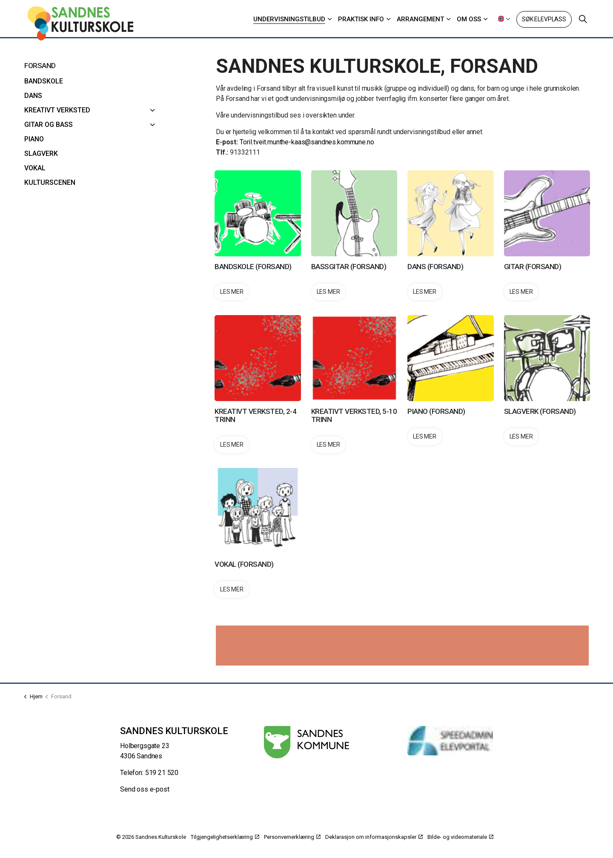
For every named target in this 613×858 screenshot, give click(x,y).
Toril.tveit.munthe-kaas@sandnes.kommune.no (308, 142)
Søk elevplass (544, 19)
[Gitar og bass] (153, 125)
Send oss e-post (144, 789)
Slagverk (41, 153)
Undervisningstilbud (289, 19)
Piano (34, 139)
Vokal (35, 168)
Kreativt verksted (57, 110)
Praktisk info (361, 19)
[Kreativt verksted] (153, 110)
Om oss (469, 19)
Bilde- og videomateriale (460, 837)
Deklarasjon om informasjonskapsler (374, 837)
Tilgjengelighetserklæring (225, 837)
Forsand (40, 65)
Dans (33, 96)
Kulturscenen (49, 182)
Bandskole (43, 81)
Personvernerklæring (292, 837)
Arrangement (420, 19)
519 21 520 (162, 773)
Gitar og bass (48, 125)
